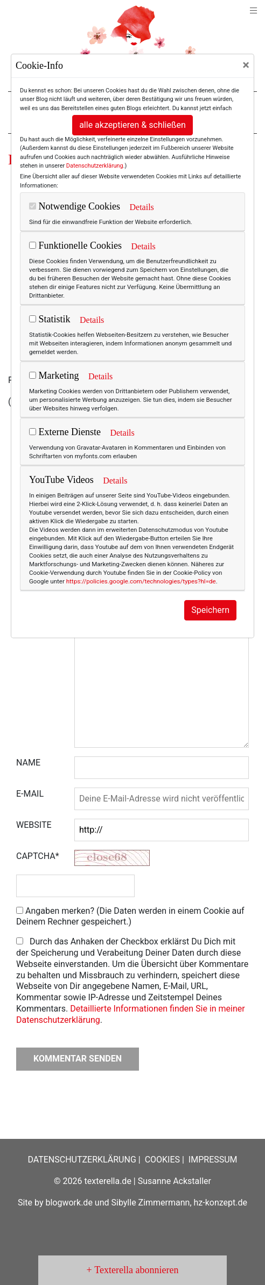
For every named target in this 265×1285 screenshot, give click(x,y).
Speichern (210, 610)
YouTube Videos (61, 479)
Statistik (50, 319)
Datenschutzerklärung (94, 165)
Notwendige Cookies (74, 206)
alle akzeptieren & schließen (132, 125)
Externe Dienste (65, 432)
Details (141, 207)
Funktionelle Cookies (75, 245)
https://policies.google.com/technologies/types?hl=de (141, 581)
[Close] (246, 65)
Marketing (54, 375)
